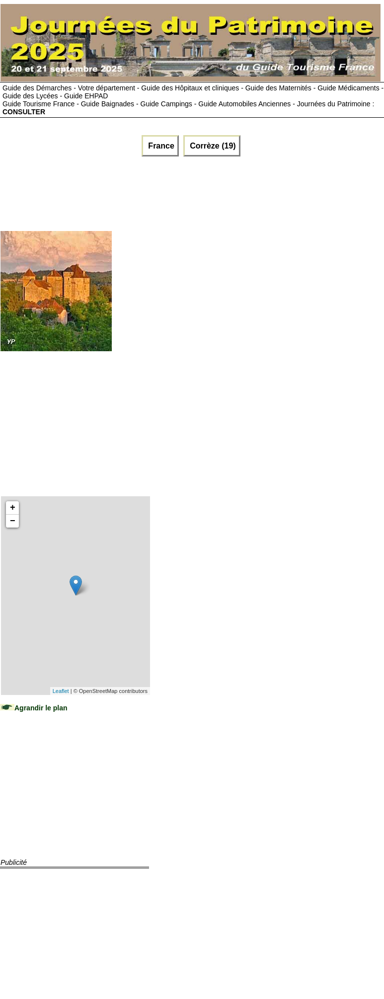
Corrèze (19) (212, 146)
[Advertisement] (120, 191)
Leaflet (61, 691)
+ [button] (12, 508)
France (160, 146)
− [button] (12, 521)
